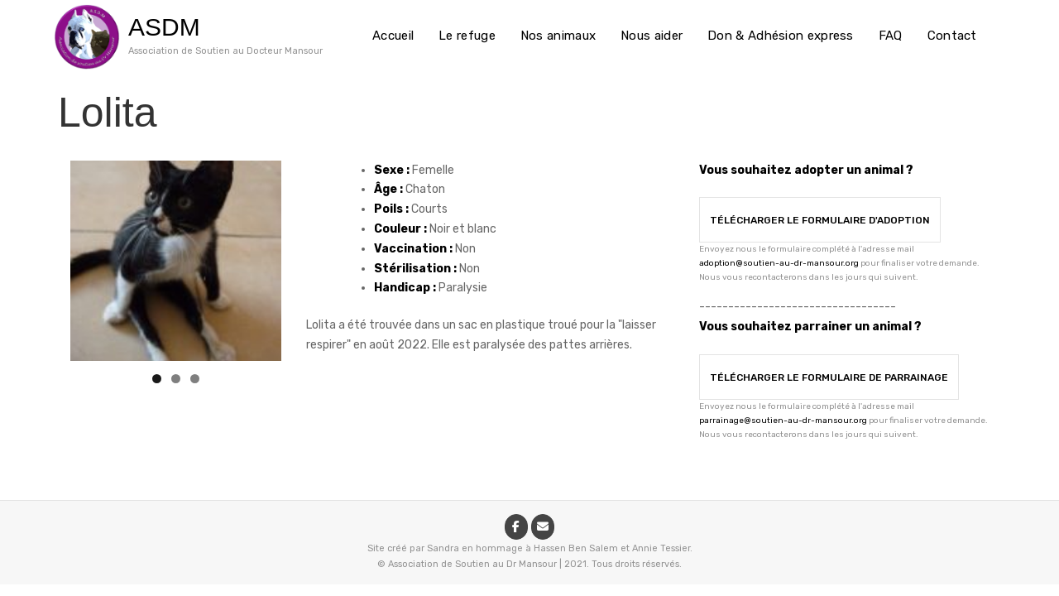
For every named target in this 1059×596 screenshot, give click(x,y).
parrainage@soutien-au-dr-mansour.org (783, 420)
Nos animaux (558, 35)
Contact (952, 35)
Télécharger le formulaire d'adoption (820, 220)
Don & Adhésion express (780, 35)
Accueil (393, 35)
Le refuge (467, 35)
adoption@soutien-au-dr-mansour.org (779, 263)
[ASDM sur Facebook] (516, 527)
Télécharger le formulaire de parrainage (829, 377)
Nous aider (652, 35)
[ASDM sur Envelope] (542, 527)
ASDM (164, 27)
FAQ (891, 35)
